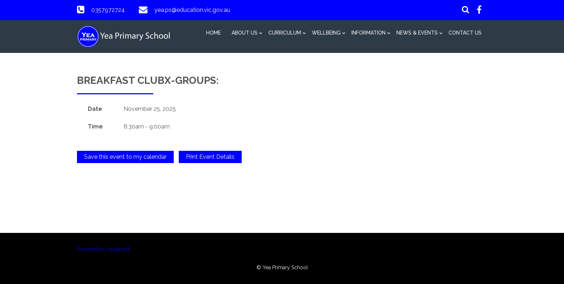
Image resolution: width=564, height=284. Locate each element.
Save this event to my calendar (125, 156)
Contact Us (465, 33)
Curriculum (284, 33)
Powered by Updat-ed (103, 249)
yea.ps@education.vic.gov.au (192, 9)
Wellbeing (326, 33)
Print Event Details (210, 156)
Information (368, 33)
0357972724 (108, 9)
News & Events (417, 33)
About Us (245, 33)
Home (213, 33)
